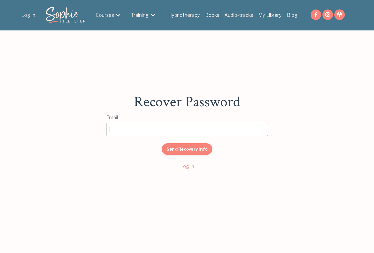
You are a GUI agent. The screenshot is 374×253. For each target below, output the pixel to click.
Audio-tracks (238, 15)
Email (112, 117)
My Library (270, 15)
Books (212, 15)
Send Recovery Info (187, 149)
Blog (292, 15)
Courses (108, 15)
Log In (28, 15)
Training (143, 15)
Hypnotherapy (184, 15)
